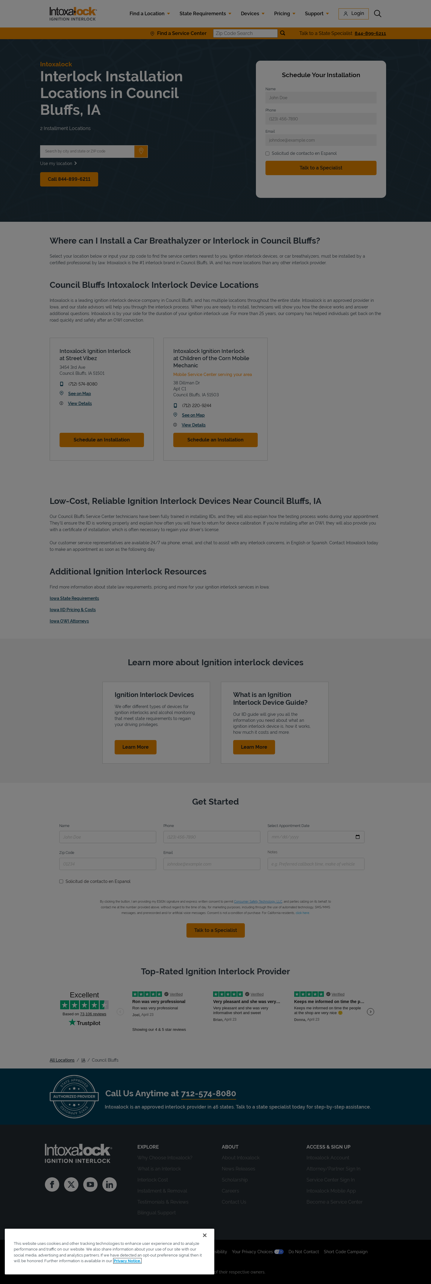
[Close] (204, 1235)
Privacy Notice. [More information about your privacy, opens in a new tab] (127, 1261)
